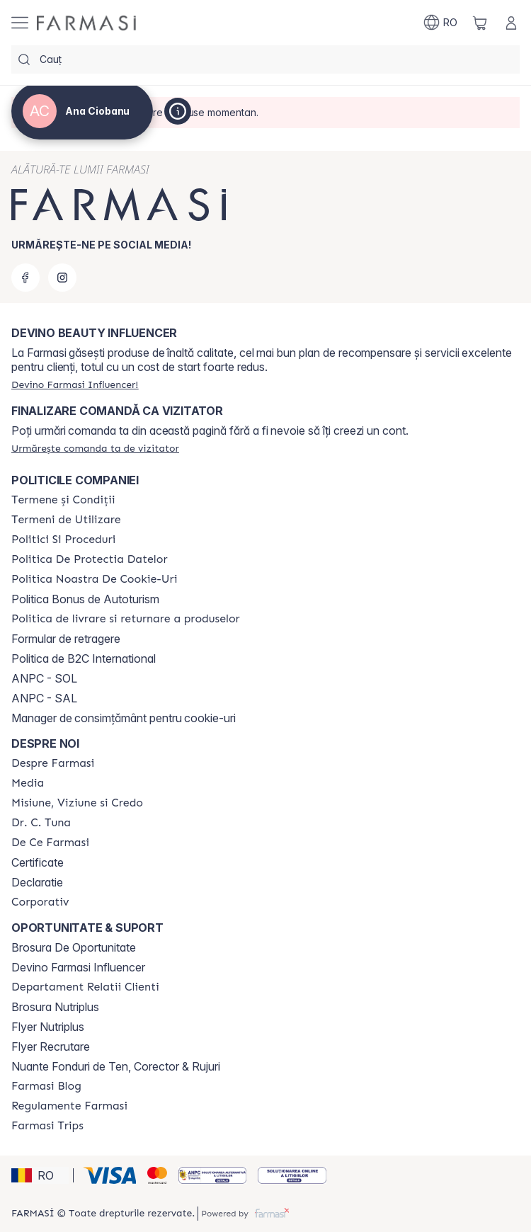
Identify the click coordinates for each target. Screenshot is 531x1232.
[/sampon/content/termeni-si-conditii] (63, 500)
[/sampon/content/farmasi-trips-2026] (47, 1126)
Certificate (37, 862)
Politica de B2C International (83, 658)
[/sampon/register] (74, 384)
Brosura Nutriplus (55, 1007)
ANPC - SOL (44, 678)
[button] (40, 1175)
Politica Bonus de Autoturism (85, 599)
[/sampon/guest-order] (95, 448)
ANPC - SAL (44, 698)
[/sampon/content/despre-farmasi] (52, 763)
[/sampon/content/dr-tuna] (41, 823)
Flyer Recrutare (50, 1046)
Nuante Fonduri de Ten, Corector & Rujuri (115, 1066)
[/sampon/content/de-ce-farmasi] (50, 842)
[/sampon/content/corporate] (40, 902)
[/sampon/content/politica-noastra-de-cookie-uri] (94, 579)
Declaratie (37, 882)
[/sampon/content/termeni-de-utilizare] (66, 520)
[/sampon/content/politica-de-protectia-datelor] (89, 559)
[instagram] (62, 277)
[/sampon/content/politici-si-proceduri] (63, 539)
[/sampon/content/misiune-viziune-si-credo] (77, 803)
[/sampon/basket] (480, 22)
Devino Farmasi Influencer (78, 967)
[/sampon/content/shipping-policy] (125, 619)
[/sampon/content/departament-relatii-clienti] (85, 987)
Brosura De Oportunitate (73, 947)
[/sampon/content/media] (27, 783)
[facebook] (25, 277)
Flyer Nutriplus (47, 1027)
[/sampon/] (86, 23)
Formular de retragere (65, 639)
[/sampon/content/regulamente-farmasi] (69, 1106)
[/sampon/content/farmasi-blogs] (46, 1086)
